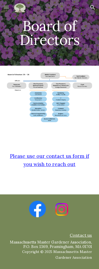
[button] (6, 7)
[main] (49, 33)
